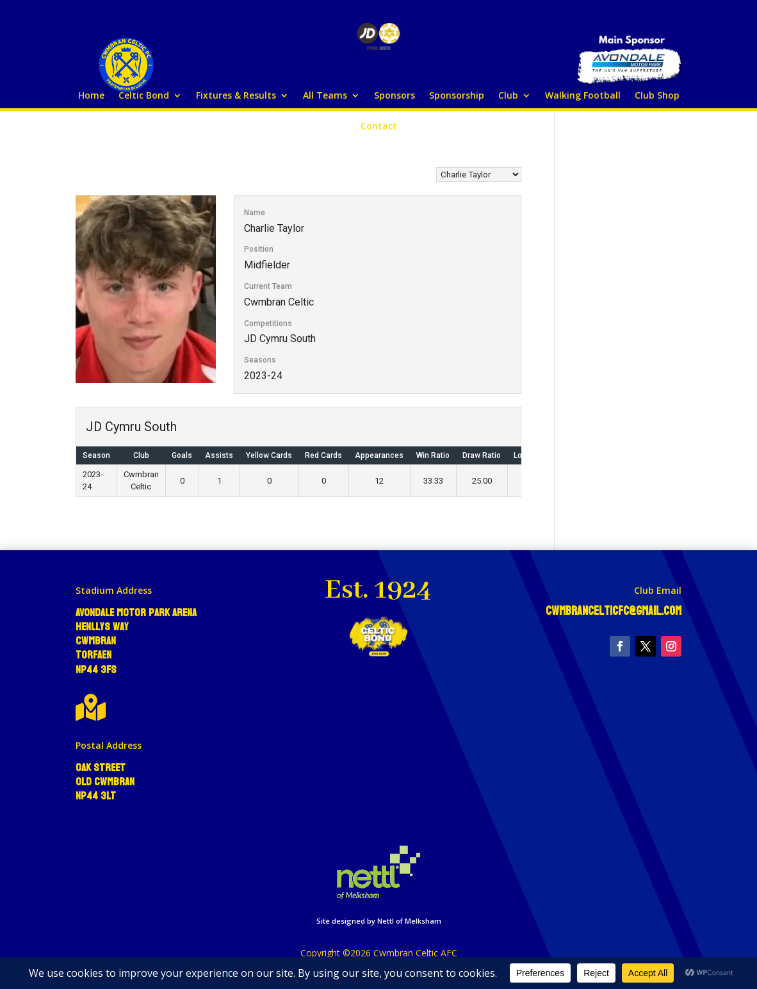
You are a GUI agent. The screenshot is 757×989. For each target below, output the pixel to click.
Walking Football (583, 96)
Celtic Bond (143, 96)
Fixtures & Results (236, 96)
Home (91, 96)
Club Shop (657, 96)
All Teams (325, 96)
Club (508, 96)
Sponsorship (456, 96)
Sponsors (394, 96)
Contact (379, 127)
